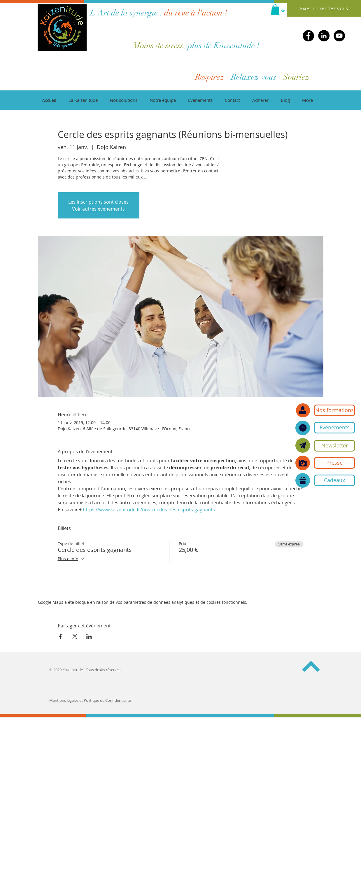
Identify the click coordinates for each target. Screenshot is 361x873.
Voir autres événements (98, 209)
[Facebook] (308, 35)
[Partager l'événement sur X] (75, 636)
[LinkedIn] (324, 35)
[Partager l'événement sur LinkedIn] (89, 636)
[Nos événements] (302, 428)
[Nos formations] (334, 410)
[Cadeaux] (334, 480)
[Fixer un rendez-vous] (324, 8)
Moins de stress (158, 45)
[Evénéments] (334, 427)
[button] (334, 446)
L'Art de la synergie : (126, 13)
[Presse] (334, 463)
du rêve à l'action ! (194, 13)
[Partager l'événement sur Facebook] (60, 636)
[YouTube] (339, 35)
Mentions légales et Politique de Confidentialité (90, 700)
